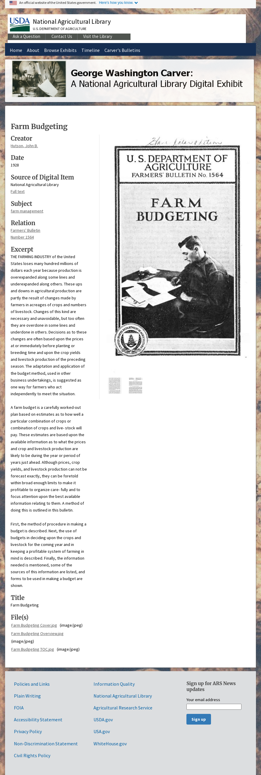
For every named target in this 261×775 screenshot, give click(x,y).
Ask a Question (26, 36)
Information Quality (114, 684)
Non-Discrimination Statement (46, 744)
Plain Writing (27, 696)
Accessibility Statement (38, 719)
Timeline (90, 50)
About (33, 50)
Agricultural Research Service (123, 708)
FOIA (19, 708)
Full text (18, 191)
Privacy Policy (28, 731)
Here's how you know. (116, 3)
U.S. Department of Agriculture (59, 28)
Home (16, 50)
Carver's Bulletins (122, 50)
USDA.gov (103, 719)
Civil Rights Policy (32, 755)
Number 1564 (22, 237)
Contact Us (61, 36)
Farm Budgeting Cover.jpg (34, 625)
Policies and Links (32, 684)
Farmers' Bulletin (25, 230)
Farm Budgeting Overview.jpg (37, 633)
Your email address (203, 700)
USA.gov (102, 731)
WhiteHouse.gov (110, 744)
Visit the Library (97, 36)
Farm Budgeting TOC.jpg (32, 649)
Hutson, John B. (24, 145)
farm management (27, 211)
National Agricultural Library (72, 21)
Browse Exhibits (60, 50)
